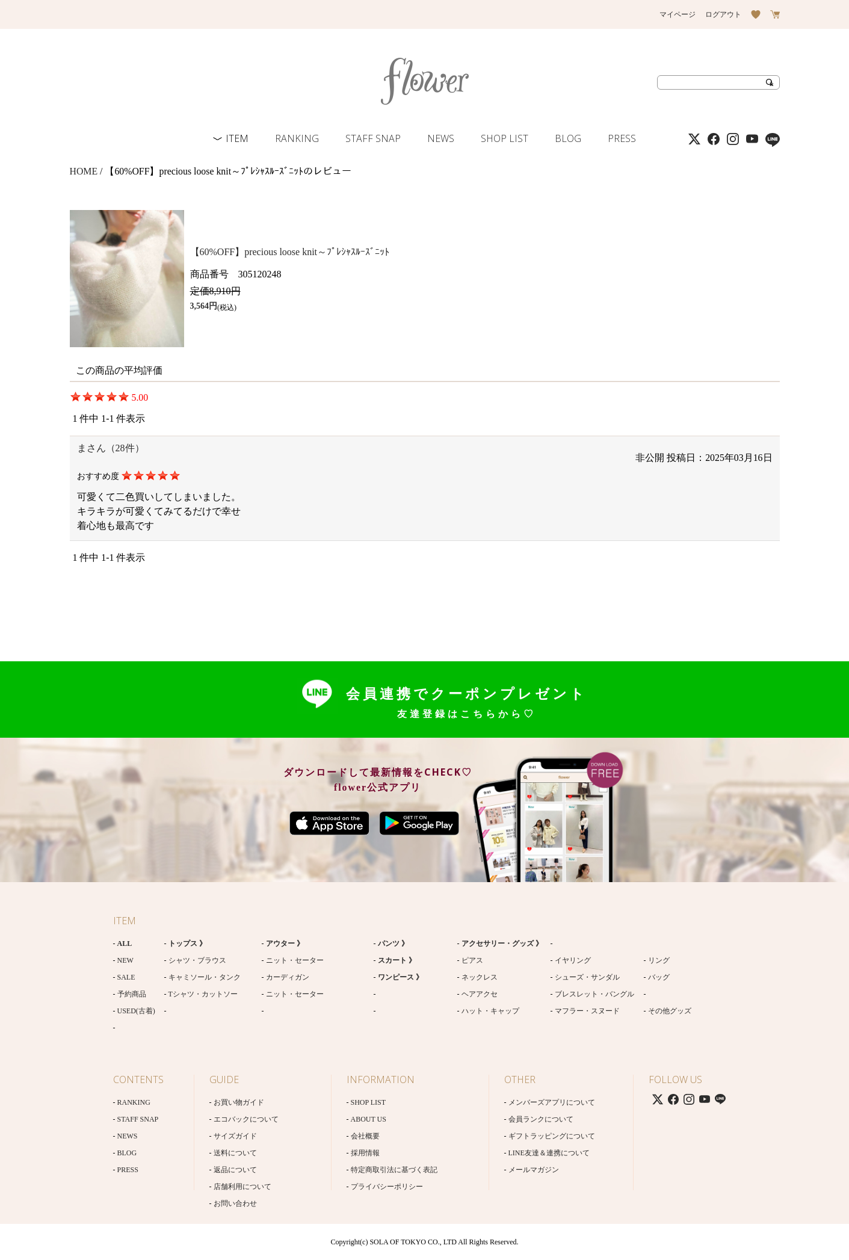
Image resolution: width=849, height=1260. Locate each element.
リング (659, 960)
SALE (126, 977)
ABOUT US (368, 1119)
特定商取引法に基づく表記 (394, 1170)
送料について (235, 1153)
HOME (84, 171)
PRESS (622, 138)
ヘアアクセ (480, 994)
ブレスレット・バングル (594, 994)
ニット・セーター (295, 960)
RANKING (297, 138)
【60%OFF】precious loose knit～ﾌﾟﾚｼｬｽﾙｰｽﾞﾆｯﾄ (290, 252)
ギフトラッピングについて (551, 1136)
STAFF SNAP (373, 138)
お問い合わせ (235, 1203)
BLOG (568, 138)
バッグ (659, 977)
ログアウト (723, 14)
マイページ (677, 14)
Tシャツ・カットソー (203, 994)
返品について (235, 1170)
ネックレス (480, 977)
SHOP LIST (504, 138)
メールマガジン (533, 1170)
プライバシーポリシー (387, 1186)
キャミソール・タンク (204, 977)
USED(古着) (136, 1011)
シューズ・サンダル (587, 977)
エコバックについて (246, 1119)
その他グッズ (669, 1011)
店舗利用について (242, 1186)
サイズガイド (235, 1136)
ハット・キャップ (490, 1011)
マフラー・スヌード (587, 1011)
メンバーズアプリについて (551, 1102)
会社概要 (365, 1136)
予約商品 (131, 994)
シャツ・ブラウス (197, 960)
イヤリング (573, 960)
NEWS (440, 138)
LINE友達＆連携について (549, 1153)
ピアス (472, 960)
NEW (125, 960)
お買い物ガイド (239, 1102)
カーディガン (287, 977)
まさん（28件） (110, 448)
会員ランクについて (540, 1119)
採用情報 (365, 1153)
